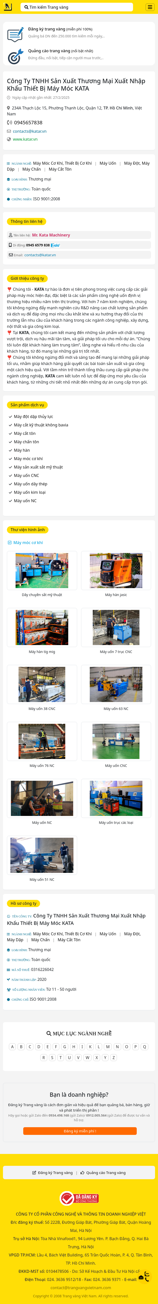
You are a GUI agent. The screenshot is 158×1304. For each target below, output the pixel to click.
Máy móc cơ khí (28, 458)
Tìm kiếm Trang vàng (46, 7)
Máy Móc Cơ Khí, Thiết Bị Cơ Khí (62, 163)
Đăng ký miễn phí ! (80, 1130)
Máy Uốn (108, 163)
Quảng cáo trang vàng (60, 50)
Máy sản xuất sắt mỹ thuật (38, 467)
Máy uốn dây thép (30, 484)
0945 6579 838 (38, 245)
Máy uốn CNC (26, 475)
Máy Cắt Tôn (60, 169)
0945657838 (28, 122)
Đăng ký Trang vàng (55, 1172)
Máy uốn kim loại (29, 492)
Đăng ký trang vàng (60, 29)
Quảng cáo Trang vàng (106, 1172)
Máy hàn (22, 450)
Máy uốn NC (25, 500)
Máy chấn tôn (26, 441)
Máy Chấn (32, 169)
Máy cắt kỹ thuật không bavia (41, 425)
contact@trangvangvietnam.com (81, 1287)
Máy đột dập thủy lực (33, 416)
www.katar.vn (25, 139)
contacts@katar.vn (29, 131)
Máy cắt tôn (25, 433)
